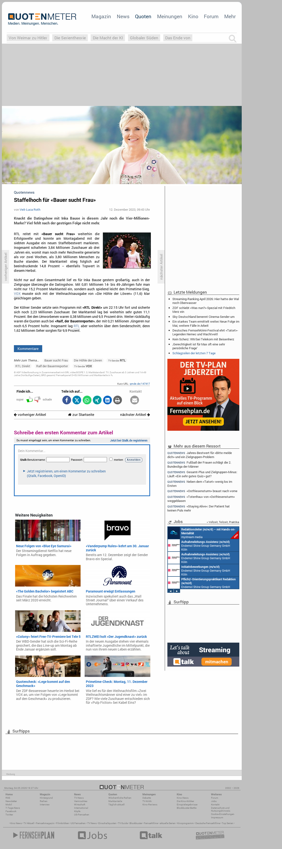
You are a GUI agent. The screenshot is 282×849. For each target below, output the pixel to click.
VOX (17, 293)
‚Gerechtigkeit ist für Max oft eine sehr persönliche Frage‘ (198, 346)
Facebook (11, 811)
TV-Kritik (147, 801)
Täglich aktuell (116, 804)
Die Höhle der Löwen (88, 360)
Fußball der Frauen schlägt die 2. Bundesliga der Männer (199, 464)
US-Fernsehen (81, 814)
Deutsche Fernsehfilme (207, 823)
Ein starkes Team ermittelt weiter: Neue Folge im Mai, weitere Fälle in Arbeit (205, 323)
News (123, 16)
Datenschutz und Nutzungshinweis (220, 809)
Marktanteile (115, 801)
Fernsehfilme (151, 823)
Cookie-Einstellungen (222, 814)
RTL (77, 326)
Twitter (9, 814)
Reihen (43, 801)
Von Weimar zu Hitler (28, 38)
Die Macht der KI (108, 38)
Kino (193, 16)
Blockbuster (135, 823)
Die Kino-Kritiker (185, 801)
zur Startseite (81, 414)
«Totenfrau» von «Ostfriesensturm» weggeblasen (201, 499)
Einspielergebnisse (187, 804)
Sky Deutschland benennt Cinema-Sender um (203, 316)
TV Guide (123, 823)
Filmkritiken (62, 823)
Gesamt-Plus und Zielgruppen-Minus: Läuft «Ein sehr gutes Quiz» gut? (202, 474)
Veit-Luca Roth (30, 209)
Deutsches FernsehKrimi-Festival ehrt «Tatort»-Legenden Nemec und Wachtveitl (205, 332)
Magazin (101, 16)
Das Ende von (177, 38)
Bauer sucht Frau (56, 360)
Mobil (9, 804)
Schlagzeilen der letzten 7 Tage (194, 353)
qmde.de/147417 (140, 383)
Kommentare (28, 348)
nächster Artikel (135, 414)
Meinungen (169, 16)
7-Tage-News (13, 807)
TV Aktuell (29, 823)
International (81, 807)
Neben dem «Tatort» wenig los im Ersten (199, 484)
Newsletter (11, 801)
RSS (8, 797)
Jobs (214, 801)
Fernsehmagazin (45, 823)
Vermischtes (80, 801)
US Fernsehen (78, 823)
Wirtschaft (79, 804)
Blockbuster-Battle (186, 807)
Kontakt (215, 804)
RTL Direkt (22, 366)
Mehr (230, 16)
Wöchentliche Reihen (119, 797)
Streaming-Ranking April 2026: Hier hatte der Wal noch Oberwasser (205, 301)
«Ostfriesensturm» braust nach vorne (202, 491)
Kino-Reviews (149, 804)
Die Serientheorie (70, 38)
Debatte (146, 797)
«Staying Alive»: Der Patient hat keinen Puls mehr (198, 508)
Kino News (16, 823)
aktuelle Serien (168, 823)
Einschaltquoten (107, 823)
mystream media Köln (203, 533)
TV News (92, 823)
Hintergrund (46, 797)
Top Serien (227, 823)
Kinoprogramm (185, 823)
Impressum (217, 817)
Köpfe (77, 811)
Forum (211, 16)
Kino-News (182, 797)
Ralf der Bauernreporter (52, 366)
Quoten (143, 16)
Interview (45, 804)
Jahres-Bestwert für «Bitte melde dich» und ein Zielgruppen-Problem (199, 455)
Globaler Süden (144, 38)
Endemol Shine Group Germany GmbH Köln (199, 545)
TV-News (79, 797)
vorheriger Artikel (30, 414)
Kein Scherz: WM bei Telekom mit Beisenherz (203, 339)
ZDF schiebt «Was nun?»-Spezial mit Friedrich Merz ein (203, 310)
